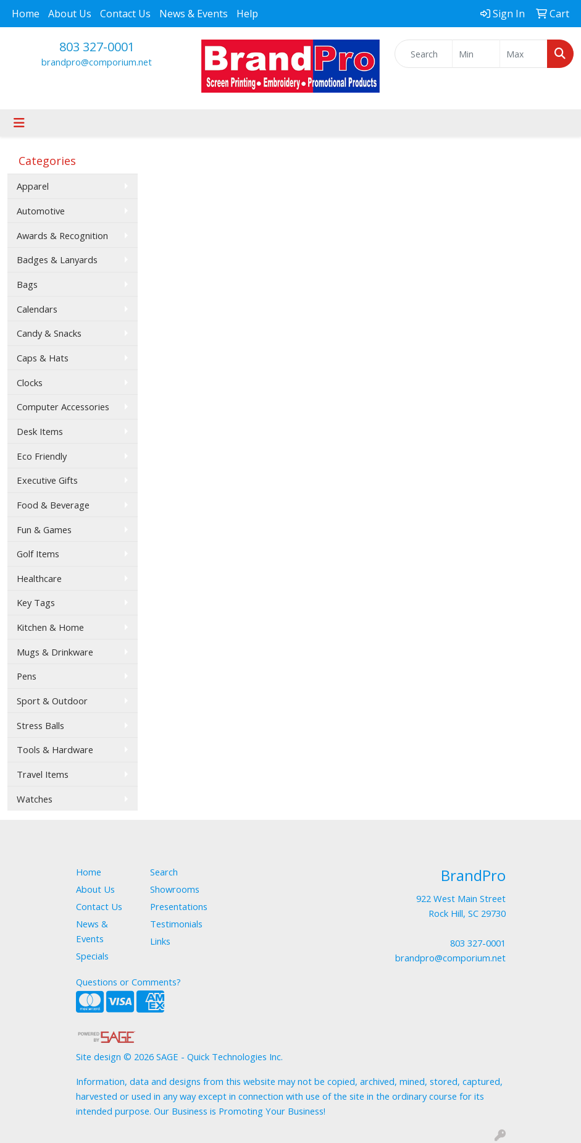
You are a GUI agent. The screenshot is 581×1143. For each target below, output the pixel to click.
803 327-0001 (97, 46)
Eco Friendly (42, 456)
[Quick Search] (423, 54)
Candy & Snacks (49, 333)
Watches (34, 799)
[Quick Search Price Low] (476, 54)
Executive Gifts (47, 480)
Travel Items (43, 774)
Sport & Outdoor (52, 700)
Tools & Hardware (55, 749)
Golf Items (38, 553)
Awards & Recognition (62, 235)
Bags (27, 284)
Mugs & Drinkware (55, 652)
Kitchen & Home (50, 627)
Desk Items (40, 431)
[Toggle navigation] (19, 123)
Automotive (41, 211)
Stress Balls (40, 725)
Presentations (178, 906)
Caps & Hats (43, 358)
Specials (92, 956)
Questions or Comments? (128, 982)
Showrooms (174, 889)
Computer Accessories (63, 406)
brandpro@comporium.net (96, 62)
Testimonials (176, 923)
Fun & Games (44, 529)
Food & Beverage (53, 505)
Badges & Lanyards (57, 259)
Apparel (33, 186)
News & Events (193, 13)
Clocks (30, 382)
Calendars (37, 309)
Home (26, 13)
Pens (26, 676)
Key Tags (36, 602)
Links (160, 941)
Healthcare (39, 578)
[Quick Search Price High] (523, 54)
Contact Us (125, 13)
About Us (69, 13)
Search (164, 872)
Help (247, 13)
